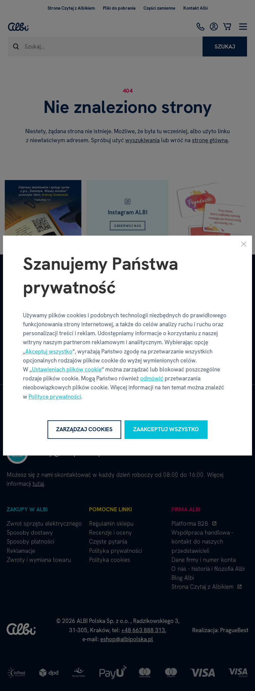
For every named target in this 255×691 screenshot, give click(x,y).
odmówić (151, 378)
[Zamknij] (243, 244)
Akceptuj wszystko (48, 351)
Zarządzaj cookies (84, 429)
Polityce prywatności (55, 396)
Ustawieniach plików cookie (67, 369)
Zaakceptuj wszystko (166, 429)
